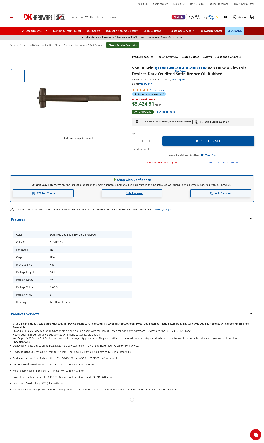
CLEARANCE (234, 30)
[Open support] (255, 434)
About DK (143, 3)
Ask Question (220, 193)
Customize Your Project (67, 30)
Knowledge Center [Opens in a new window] (211, 30)
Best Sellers (93, 30)
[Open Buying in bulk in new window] (164, 112)
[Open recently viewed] (225, 17)
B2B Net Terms (43, 193)
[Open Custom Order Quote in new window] (224, 162)
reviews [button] (157, 90)
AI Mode (178, 17)
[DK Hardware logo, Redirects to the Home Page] (40, 17)
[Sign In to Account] (242, 17)
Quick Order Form (219, 3)
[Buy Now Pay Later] (244, 3)
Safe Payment (132, 193)
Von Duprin (178, 79)
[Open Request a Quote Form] (162, 162)
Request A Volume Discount (121, 30)
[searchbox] (128, 17)
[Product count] (142, 141)
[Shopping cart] (252, 17)
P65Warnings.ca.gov (161, 209)
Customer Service (180, 30)
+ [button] (149, 140)
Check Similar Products (123, 45)
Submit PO (179, 3)
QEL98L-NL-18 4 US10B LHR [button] (180, 67)
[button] (12, 17)
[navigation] (182, 31)
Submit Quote (160, 3)
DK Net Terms (197, 3)
